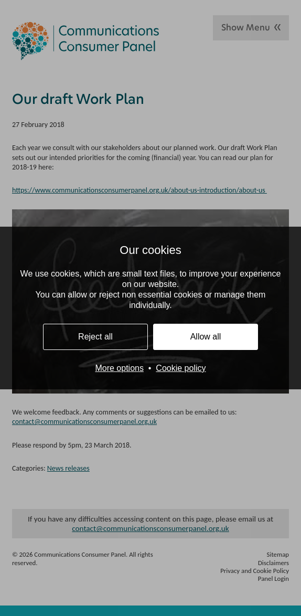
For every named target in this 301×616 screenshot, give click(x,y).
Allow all (205, 336)
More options (119, 368)
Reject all (95, 336)
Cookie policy (181, 368)
